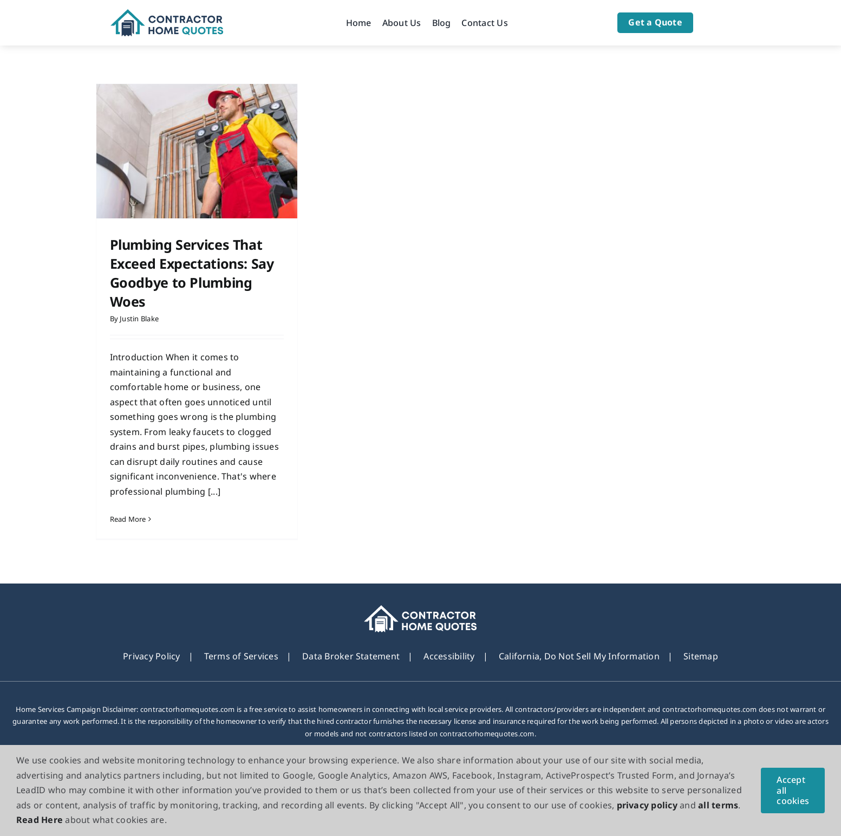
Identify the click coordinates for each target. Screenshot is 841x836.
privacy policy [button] (647, 805)
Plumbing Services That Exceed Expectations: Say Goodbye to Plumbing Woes (192, 272)
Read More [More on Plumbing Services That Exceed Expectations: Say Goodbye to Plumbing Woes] (128, 519)
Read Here (39, 820)
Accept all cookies (793, 790)
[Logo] (167, 14)
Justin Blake (139, 318)
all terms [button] (718, 805)
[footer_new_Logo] (420, 609)
